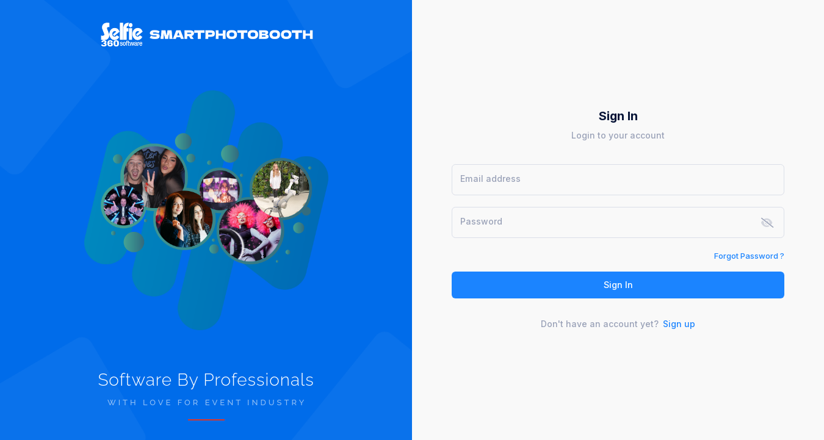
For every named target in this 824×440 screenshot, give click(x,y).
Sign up (679, 324)
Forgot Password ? (749, 256)
